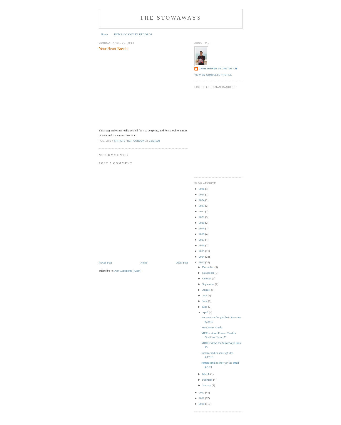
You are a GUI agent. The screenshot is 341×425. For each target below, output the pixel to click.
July (205, 295)
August (206, 289)
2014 (202, 256)
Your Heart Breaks (211, 327)
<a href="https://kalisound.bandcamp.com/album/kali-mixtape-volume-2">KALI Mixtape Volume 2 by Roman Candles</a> (218, 126)
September (208, 284)
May (205, 306)
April (205, 312)
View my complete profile (213, 75)
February (207, 379)
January (207, 385)
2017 (202, 239)
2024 (202, 200)
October (207, 278)
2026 (202, 188)
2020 (202, 222)
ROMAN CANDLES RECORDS (133, 34)
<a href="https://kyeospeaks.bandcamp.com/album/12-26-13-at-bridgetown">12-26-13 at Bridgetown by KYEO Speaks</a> (218, 157)
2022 (202, 211)
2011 (202, 398)
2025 (202, 194)
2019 (202, 228)
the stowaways (171, 18)
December (208, 267)
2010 (202, 403)
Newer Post (105, 262)
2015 (202, 251)
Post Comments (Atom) (127, 270)
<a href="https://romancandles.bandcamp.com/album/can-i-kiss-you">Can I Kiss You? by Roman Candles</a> (218, 136)
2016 (202, 245)
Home (104, 34)
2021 (202, 217)
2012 (202, 392)
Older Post (182, 262)
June (205, 301)
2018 (202, 234)
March (206, 374)
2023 (202, 205)
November (208, 272)
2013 (202, 262)
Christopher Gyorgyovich (218, 68)
